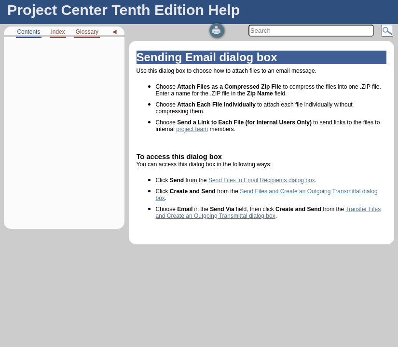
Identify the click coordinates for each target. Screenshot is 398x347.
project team (192, 129)
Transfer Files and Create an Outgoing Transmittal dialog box (268, 212)
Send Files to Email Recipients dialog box (261, 180)
